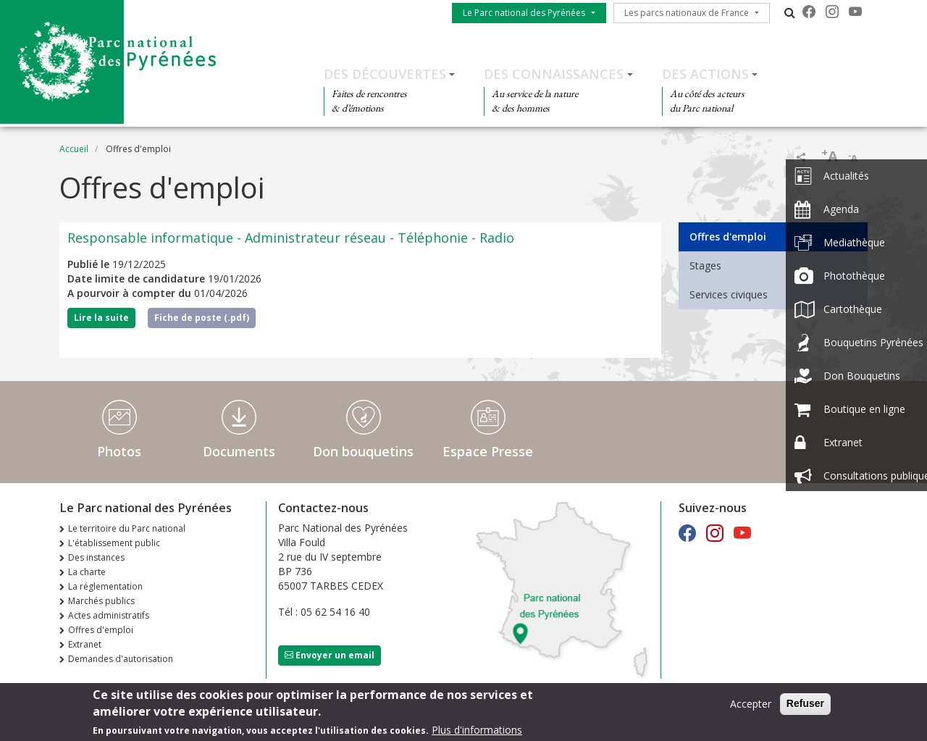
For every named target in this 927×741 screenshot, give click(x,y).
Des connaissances (554, 74)
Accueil (73, 149)
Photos (119, 451)
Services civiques (728, 294)
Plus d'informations (477, 730)
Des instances (96, 557)
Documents (239, 451)
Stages (705, 265)
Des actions (705, 74)
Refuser (805, 704)
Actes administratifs (108, 615)
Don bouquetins (363, 451)
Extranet (84, 644)
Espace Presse (487, 451)
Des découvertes (385, 74)
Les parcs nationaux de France (686, 13)
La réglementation (105, 586)
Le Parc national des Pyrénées (524, 13)
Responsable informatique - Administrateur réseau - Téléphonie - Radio (290, 237)
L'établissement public (114, 543)
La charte (87, 572)
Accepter (750, 704)
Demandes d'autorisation (120, 659)
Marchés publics (101, 601)
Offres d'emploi (727, 236)
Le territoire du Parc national (126, 528)
